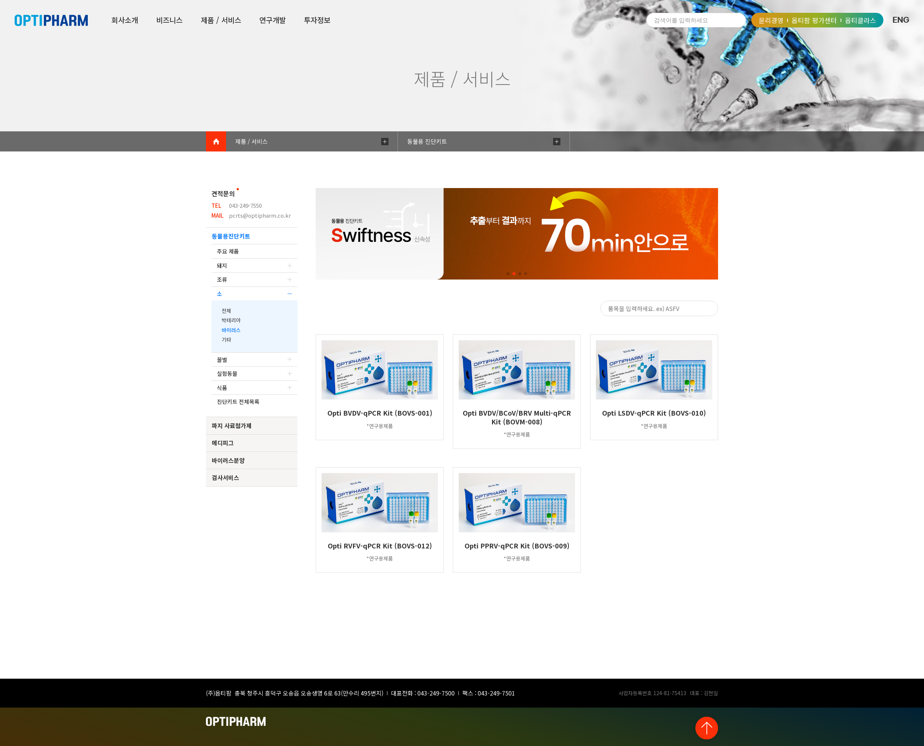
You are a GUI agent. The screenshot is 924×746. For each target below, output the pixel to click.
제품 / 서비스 (221, 20)
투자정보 (317, 20)
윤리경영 (771, 20)
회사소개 (125, 20)
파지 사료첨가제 (232, 425)
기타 (226, 339)
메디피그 (223, 442)
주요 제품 (228, 251)
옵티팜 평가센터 (814, 20)
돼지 (254, 265)
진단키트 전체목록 (238, 401)
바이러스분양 (228, 460)
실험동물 (254, 373)
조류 (254, 279)
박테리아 (231, 320)
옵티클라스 (860, 20)
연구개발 (272, 20)
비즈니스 (169, 20)
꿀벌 (254, 359)
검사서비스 (225, 477)
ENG (901, 20)
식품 (254, 387)
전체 (226, 310)
